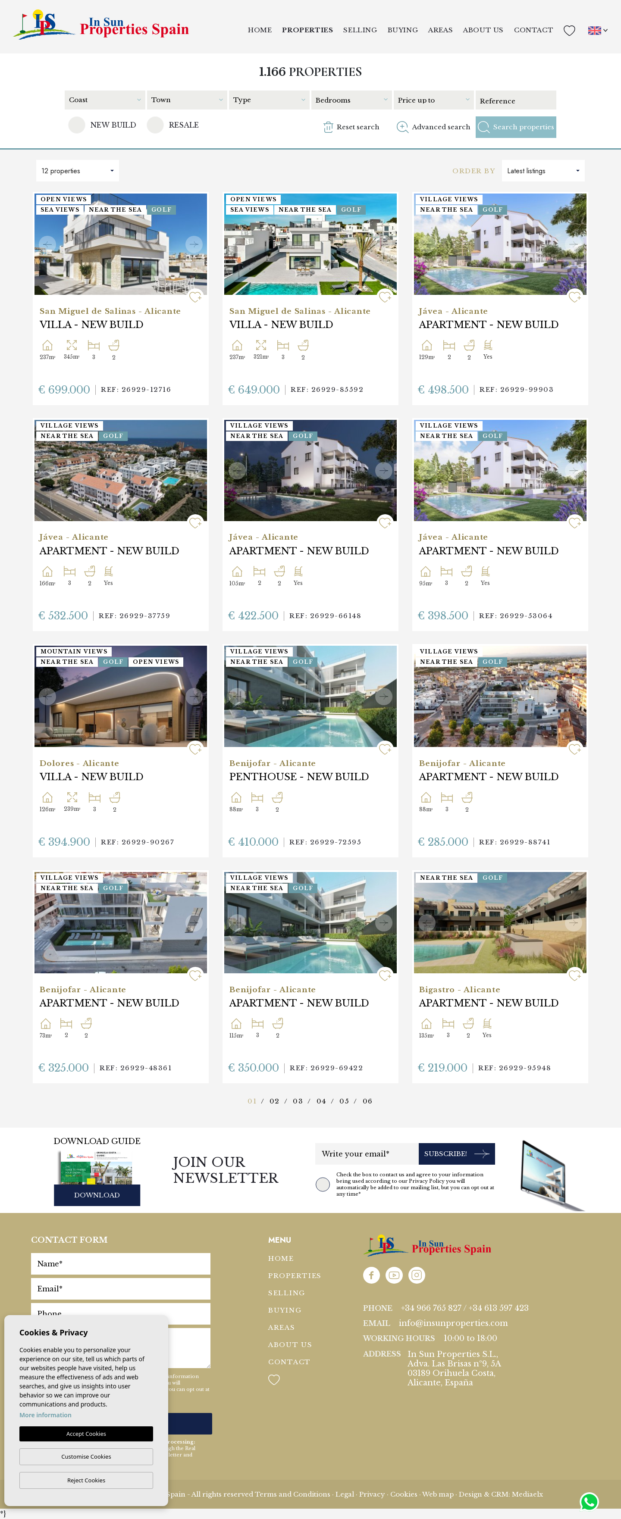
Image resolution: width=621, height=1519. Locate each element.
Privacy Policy (427, 1181)
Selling (360, 30)
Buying (403, 30)
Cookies (403, 1494)
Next (194, 244)
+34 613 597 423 (499, 1308)
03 (298, 1101)
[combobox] (107, 99)
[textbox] (104, 99)
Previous (47, 244)
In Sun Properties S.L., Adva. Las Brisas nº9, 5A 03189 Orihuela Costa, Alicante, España (454, 1369)
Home (260, 30)
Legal (345, 1494)
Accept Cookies (86, 1434)
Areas (440, 30)
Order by (473, 171)
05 (344, 1101)
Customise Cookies (86, 1456)
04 (321, 1101)
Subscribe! (456, 1154)
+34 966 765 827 (431, 1308)
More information (45, 1415)
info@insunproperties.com (453, 1323)
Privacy (372, 1494)
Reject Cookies (86, 1480)
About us (483, 30)
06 (368, 1101)
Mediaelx (527, 1494)
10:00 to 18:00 (470, 1338)
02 (275, 1101)
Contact (533, 30)
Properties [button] (307, 30)
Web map (438, 1494)
